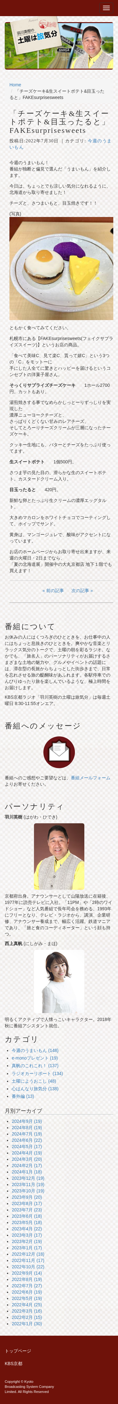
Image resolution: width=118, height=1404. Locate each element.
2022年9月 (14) (27, 1273)
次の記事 (80, 590)
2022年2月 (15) (27, 1317)
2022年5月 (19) (27, 1298)
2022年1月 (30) (27, 1323)
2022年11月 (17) (28, 1260)
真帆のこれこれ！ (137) (35, 1065)
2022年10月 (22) (28, 1266)
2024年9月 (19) (27, 1121)
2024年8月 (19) (27, 1127)
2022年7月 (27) (27, 1285)
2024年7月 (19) (27, 1133)
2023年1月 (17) (27, 1247)
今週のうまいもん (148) (35, 1050)
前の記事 (55, 590)
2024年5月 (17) (27, 1146)
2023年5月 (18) (27, 1222)
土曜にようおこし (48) (34, 1081)
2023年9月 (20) (27, 1197)
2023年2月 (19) (27, 1241)
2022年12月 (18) (28, 1254)
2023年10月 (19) (28, 1190)
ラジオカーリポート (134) (37, 1073)
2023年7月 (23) (27, 1209)
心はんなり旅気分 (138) (35, 1088)
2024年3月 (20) (27, 1159)
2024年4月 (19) (27, 1152)
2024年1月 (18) (27, 1171)
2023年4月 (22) (27, 1228)
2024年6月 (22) (27, 1140)
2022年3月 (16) (27, 1311)
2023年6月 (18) (27, 1216)
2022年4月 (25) (27, 1304)
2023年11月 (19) (28, 1184)
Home (15, 84)
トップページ (18, 1350)
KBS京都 (13, 1363)
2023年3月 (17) (27, 1235)
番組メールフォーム (90, 777)
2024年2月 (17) (27, 1165)
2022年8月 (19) (27, 1279)
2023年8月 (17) (27, 1203)
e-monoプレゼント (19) (35, 1058)
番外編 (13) (23, 1096)
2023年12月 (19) (28, 1178)
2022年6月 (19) (27, 1292)
